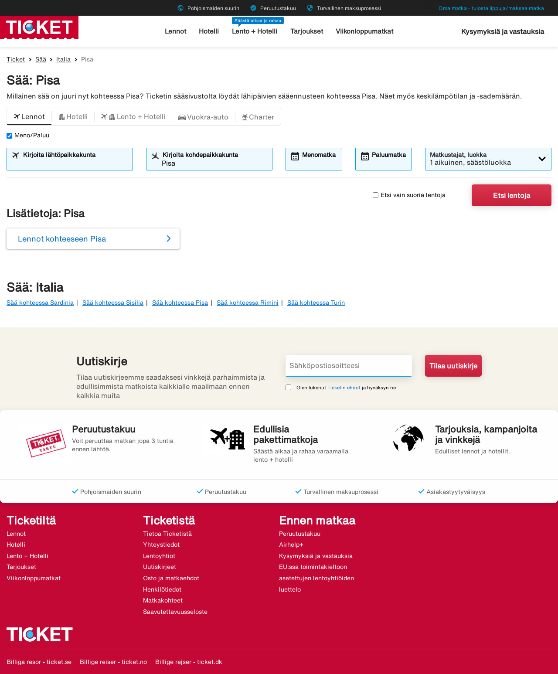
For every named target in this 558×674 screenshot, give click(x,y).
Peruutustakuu (299, 534)
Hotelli (209, 31)
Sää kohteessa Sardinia (40, 303)
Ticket (16, 59)
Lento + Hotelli (254, 31)
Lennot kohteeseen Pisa (62, 238)
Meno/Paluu (28, 135)
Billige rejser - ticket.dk (188, 662)
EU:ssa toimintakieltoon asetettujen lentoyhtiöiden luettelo (316, 578)
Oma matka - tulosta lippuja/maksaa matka (491, 8)
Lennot (175, 31)
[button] (29, 117)
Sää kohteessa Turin (316, 303)
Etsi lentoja (511, 195)
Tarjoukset (306, 31)
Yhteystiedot (161, 544)
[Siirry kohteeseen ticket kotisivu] (39, 26)
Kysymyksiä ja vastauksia (502, 31)
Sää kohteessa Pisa (180, 303)
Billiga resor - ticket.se (39, 662)
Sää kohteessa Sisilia (112, 303)
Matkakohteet (163, 600)
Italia (63, 59)
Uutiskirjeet (159, 567)
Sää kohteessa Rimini (248, 303)
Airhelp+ (291, 544)
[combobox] (75, 163)
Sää (40, 59)
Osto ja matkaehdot (171, 578)
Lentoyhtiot (159, 556)
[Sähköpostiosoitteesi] (349, 366)
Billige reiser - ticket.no (113, 662)
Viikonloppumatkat (364, 31)
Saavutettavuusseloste (175, 612)
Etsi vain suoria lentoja (409, 195)
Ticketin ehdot (344, 387)
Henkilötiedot (162, 589)
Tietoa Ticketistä (167, 534)
